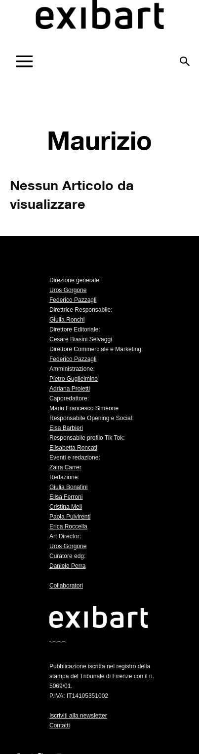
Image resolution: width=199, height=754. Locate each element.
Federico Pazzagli (72, 299)
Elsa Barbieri (66, 428)
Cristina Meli (65, 506)
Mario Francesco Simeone (84, 408)
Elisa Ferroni (65, 496)
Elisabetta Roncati (73, 447)
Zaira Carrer (65, 467)
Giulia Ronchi (66, 319)
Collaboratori (66, 585)
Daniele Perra (67, 565)
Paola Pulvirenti (69, 516)
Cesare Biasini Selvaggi (80, 339)
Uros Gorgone (67, 290)
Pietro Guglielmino (73, 378)
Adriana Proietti (69, 388)
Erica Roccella (68, 526)
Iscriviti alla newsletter (78, 715)
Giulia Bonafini (68, 487)
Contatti (59, 725)
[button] (185, 57)
